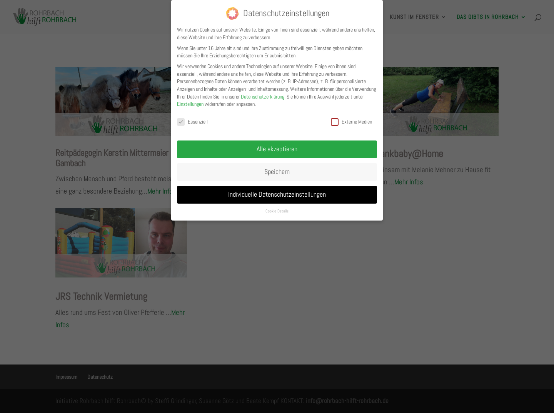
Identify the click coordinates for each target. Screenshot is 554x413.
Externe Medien (351, 121)
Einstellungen (190, 103)
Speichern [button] (277, 171)
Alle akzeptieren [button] (277, 149)
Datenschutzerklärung (262, 96)
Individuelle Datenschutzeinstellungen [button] (277, 194)
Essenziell (192, 121)
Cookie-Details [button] (277, 211)
